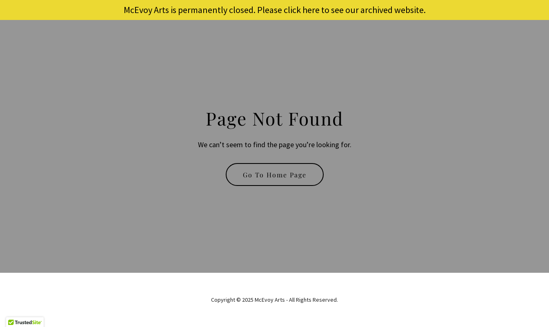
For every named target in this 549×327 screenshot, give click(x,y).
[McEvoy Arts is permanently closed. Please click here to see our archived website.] (274, 10)
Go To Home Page (275, 174)
